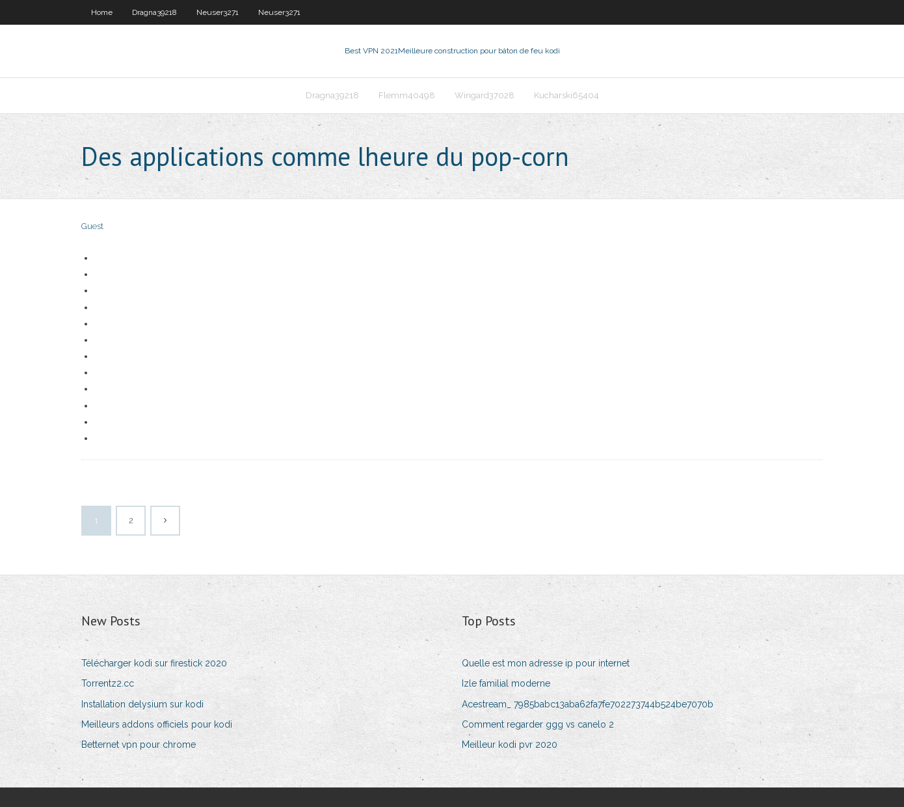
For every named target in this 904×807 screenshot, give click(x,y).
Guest (92, 226)
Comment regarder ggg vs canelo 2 (538, 724)
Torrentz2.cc (107, 683)
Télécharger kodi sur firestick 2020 (154, 663)
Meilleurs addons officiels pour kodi (156, 724)
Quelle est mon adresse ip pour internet (546, 663)
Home (102, 12)
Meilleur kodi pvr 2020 (509, 744)
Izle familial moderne (506, 683)
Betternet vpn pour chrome (138, 744)
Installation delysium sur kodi (142, 704)
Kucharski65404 (566, 95)
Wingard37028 (484, 95)
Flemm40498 (407, 95)
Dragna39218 (154, 12)
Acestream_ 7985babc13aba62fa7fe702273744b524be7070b (587, 704)
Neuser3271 (217, 12)
